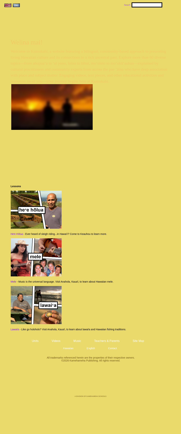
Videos (125, 18)
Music (108, 18)
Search (127, 5)
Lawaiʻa (15, 329)
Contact (112, 348)
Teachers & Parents (155, 18)
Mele (13, 281)
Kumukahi (35, 23)
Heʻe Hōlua (17, 234)
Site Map (138, 340)
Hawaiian (68, 348)
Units (85, 18)
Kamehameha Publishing (90, 381)
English (91, 348)
